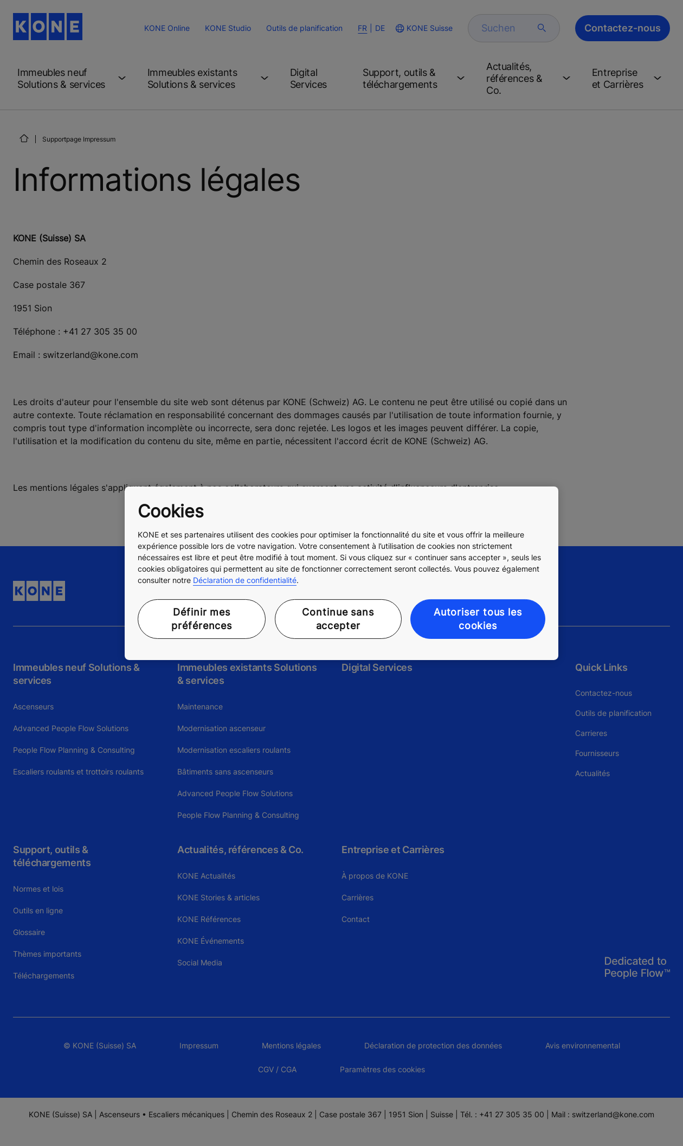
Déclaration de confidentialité (245, 580)
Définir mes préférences (201, 618)
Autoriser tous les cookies (478, 618)
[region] (341, 573)
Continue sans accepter (338, 618)
